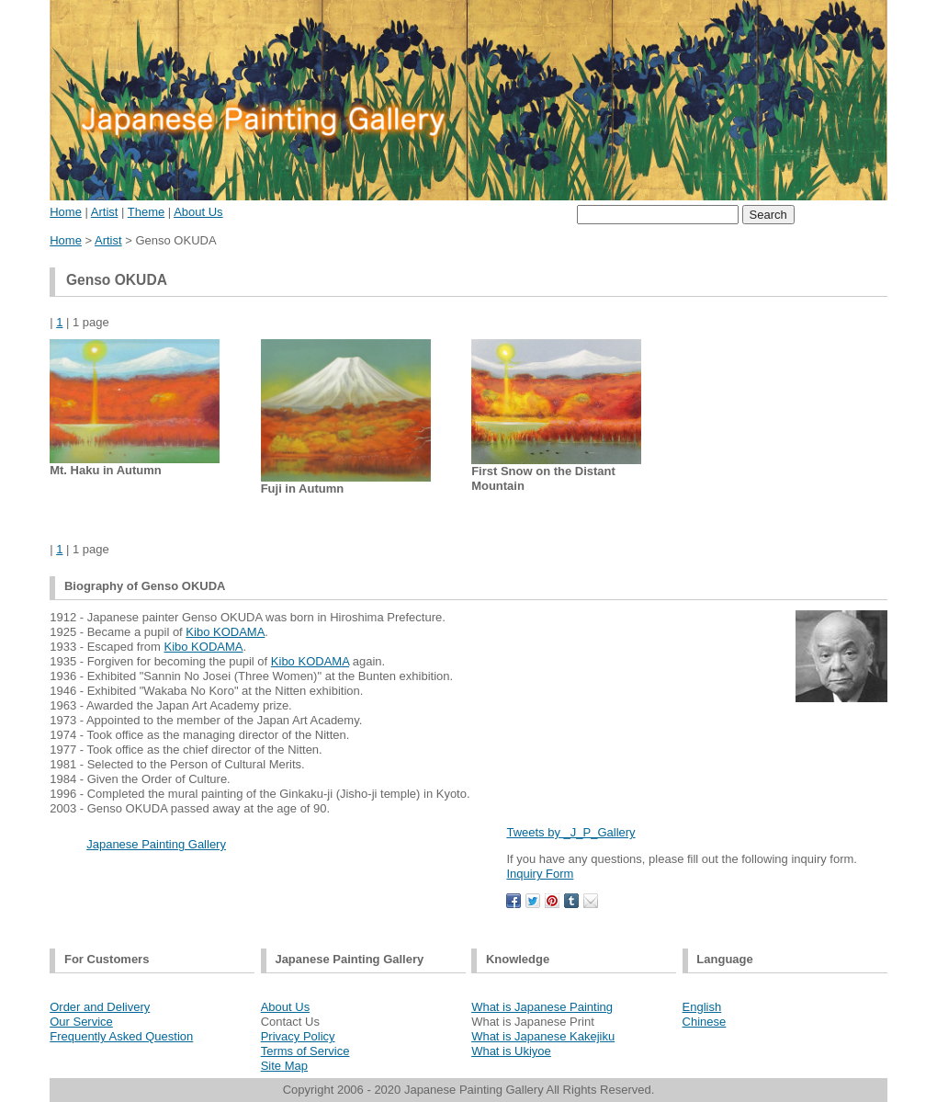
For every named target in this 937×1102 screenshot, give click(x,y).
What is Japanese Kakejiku (543, 1036)
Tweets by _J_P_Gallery (570, 832)
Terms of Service (305, 1051)
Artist (105, 212)
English (702, 1007)
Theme (146, 212)
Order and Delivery (100, 1007)
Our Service (81, 1021)
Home (66, 212)
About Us (198, 212)
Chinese (705, 1021)
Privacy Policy (298, 1036)
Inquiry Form (539, 873)
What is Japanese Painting (542, 1007)
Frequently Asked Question (121, 1036)
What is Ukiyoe (511, 1051)
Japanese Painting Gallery (156, 844)
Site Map (284, 1066)
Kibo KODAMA (225, 632)
